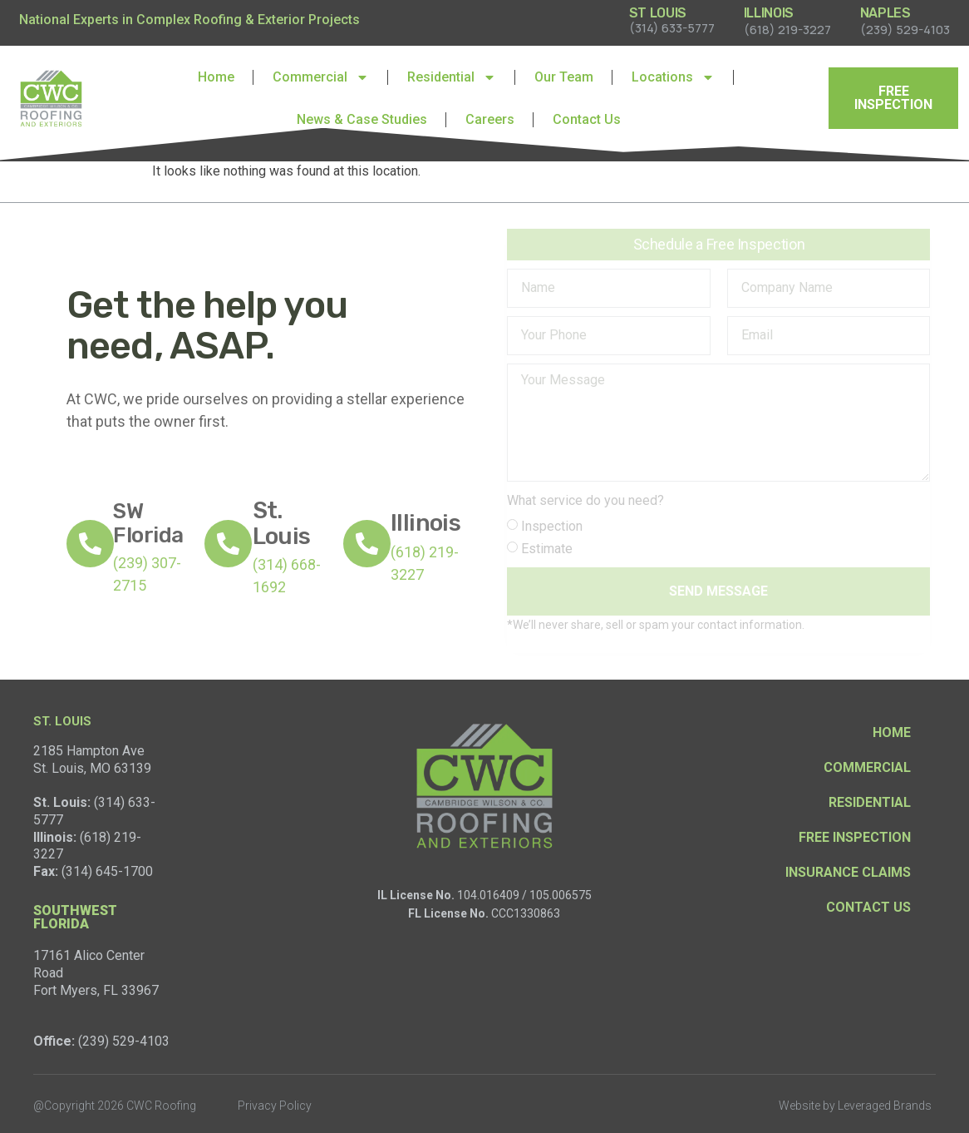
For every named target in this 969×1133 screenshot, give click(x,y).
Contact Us (587, 119)
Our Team (563, 77)
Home (216, 77)
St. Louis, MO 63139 (92, 768)
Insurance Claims (848, 872)
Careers (489, 119)
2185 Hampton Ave (89, 751)
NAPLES (885, 13)
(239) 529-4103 (124, 1041)
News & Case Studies (362, 119)
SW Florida (148, 523)
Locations (673, 77)
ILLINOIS (769, 13)
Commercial (321, 77)
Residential (451, 77)
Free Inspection (855, 837)
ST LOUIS (657, 13)
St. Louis (282, 523)
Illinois (426, 523)
